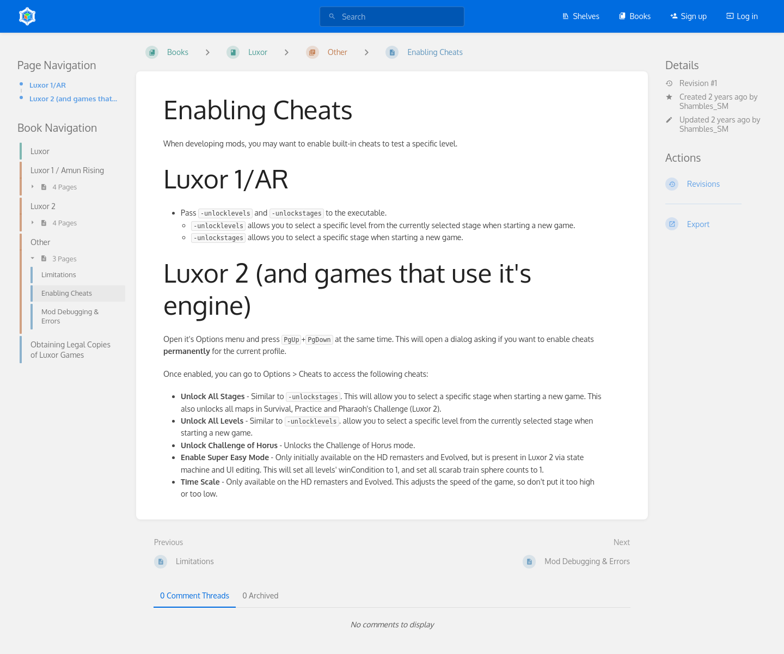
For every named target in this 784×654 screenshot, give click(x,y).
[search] (392, 17)
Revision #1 (691, 83)
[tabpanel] (392, 625)
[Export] (716, 224)
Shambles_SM (703, 106)
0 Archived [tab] (260, 595)
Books (634, 16)
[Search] (332, 16)
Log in (742, 16)
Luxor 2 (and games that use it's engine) (74, 98)
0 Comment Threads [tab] (194, 595)
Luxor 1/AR (47, 84)
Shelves (580, 16)
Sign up (688, 16)
